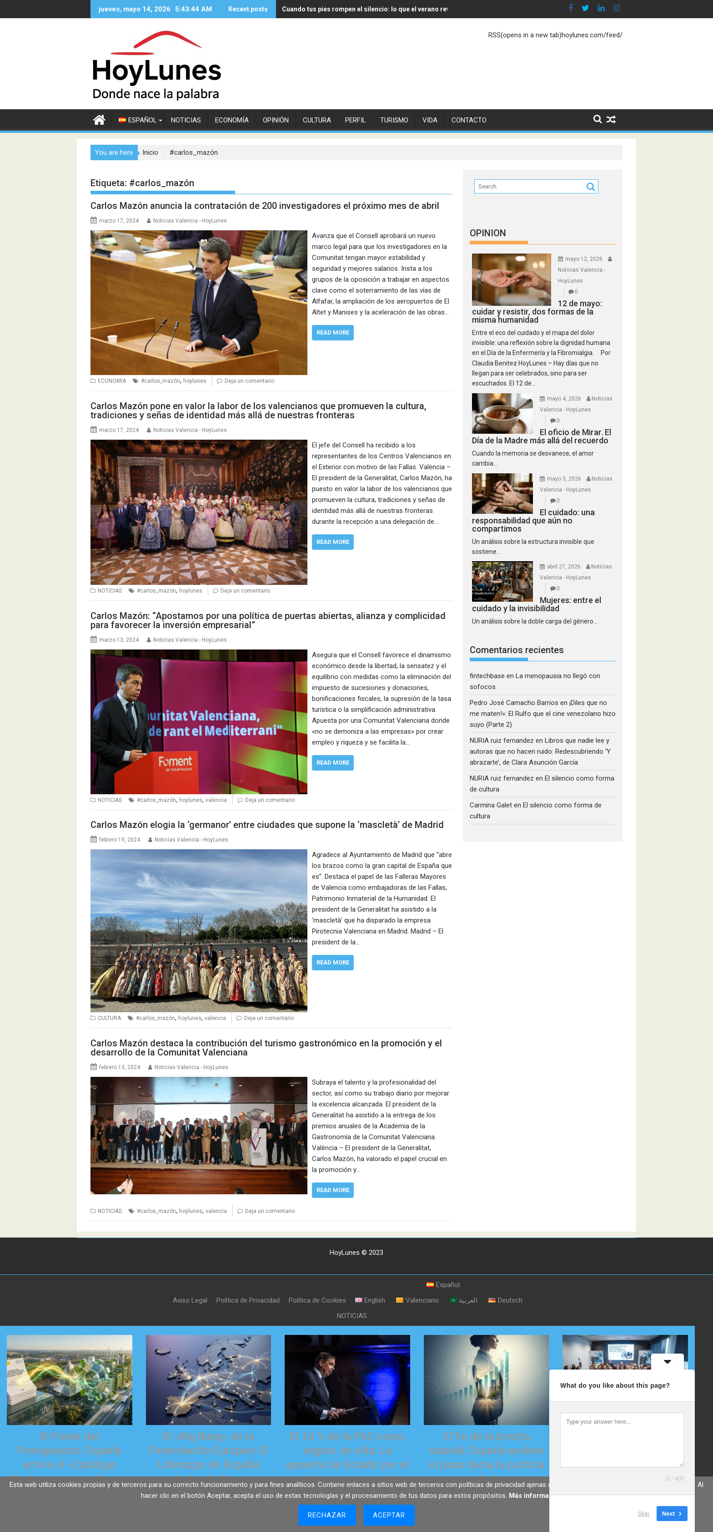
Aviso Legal (190, 1300)
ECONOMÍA (232, 120)
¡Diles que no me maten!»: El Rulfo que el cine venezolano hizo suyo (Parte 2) (543, 714)
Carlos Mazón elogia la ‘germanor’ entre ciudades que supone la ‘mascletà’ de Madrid (267, 824)
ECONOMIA (112, 381)
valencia (216, 800)
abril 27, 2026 (564, 566)
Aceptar (389, 1515)
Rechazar (327, 1515)
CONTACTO (469, 120)
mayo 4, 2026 (564, 399)
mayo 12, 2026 (584, 259)
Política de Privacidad (248, 1300)
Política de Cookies (317, 1300)
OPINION (488, 233)
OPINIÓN (276, 120)
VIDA (429, 120)
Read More (332, 332)
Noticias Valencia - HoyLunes (190, 221)
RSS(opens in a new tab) (525, 35)
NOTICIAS (186, 120)
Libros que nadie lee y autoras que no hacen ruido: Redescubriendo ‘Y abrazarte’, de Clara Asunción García (540, 751)
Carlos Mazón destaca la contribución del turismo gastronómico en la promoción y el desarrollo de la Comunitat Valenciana (266, 1048)
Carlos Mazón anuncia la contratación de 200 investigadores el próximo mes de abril (264, 205)
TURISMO (394, 120)
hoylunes (194, 381)
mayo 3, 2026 (564, 479)
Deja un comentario (249, 381)
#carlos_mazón (160, 381)
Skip (643, 1513)
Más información (536, 1495)
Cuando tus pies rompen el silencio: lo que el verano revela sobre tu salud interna (404, 9)
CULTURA (317, 120)
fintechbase (487, 676)
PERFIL (355, 120)
